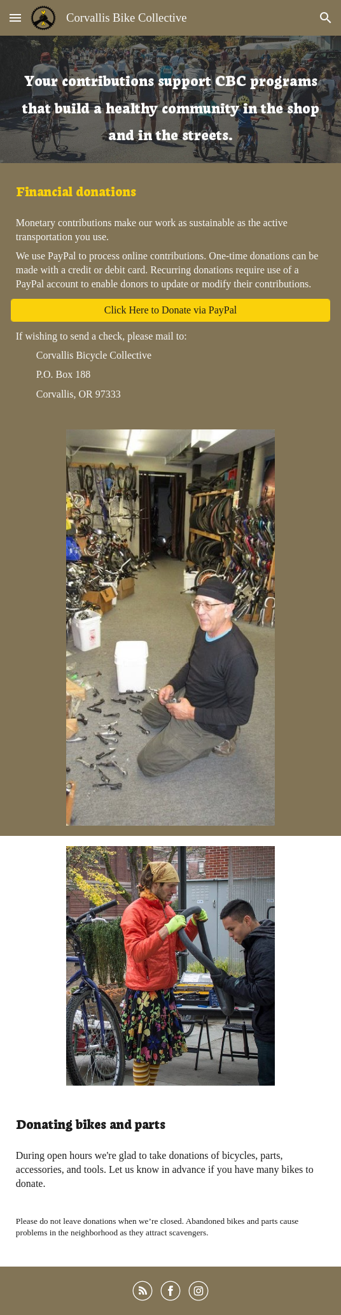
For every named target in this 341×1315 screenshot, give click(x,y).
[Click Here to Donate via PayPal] (170, 310)
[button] (15, 17)
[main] (170, 99)
